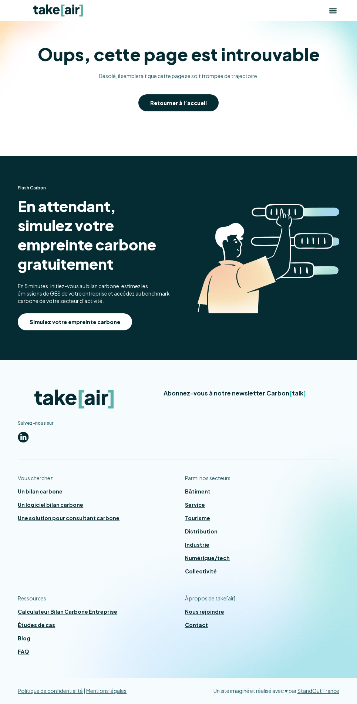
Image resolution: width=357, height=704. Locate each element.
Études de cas (36, 625)
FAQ (23, 651)
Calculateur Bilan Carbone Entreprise (67, 611)
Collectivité (201, 571)
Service (195, 504)
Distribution (201, 531)
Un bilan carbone (40, 491)
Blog (24, 638)
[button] (333, 10)
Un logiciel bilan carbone (50, 504)
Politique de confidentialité (50, 690)
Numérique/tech (207, 558)
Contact (196, 625)
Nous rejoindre (204, 611)
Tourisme (197, 518)
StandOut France (318, 690)
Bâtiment (198, 491)
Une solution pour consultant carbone (68, 518)
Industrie (197, 544)
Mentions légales (106, 690)
